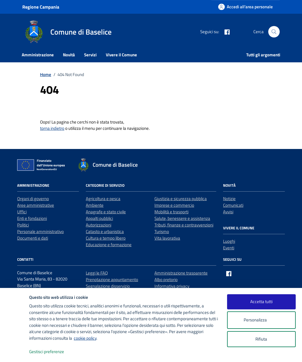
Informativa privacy (171, 286)
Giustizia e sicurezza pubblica (180, 198)
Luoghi (229, 241)
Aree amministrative (35, 205)
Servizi (90, 54)
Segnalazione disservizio (108, 286)
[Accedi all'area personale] (245, 6)
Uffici (22, 211)
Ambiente (95, 205)
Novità (69, 54)
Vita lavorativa (167, 238)
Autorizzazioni (98, 225)
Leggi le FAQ (97, 273)
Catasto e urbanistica (105, 231)
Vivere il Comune (121, 54)
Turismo (161, 231)
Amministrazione (38, 54)
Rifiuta (261, 339)
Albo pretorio (166, 279)
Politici (23, 225)
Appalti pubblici (99, 218)
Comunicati (233, 205)
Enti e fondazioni (32, 218)
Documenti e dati (32, 238)
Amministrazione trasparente (181, 273)
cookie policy (85, 338)
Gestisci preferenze (52, 352)
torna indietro (52, 128)
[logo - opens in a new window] (15, 352)
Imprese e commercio (174, 205)
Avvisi (228, 211)
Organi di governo (33, 198)
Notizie (229, 198)
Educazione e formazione (109, 244)
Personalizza (261, 320)
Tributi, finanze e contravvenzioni (183, 225)
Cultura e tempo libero (106, 238)
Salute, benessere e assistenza (182, 218)
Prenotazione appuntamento (112, 279)
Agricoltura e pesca (103, 198)
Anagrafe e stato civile (106, 211)
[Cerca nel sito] (274, 31)
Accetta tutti (261, 301)
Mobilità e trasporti (171, 211)
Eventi (228, 247)
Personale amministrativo (40, 231)
